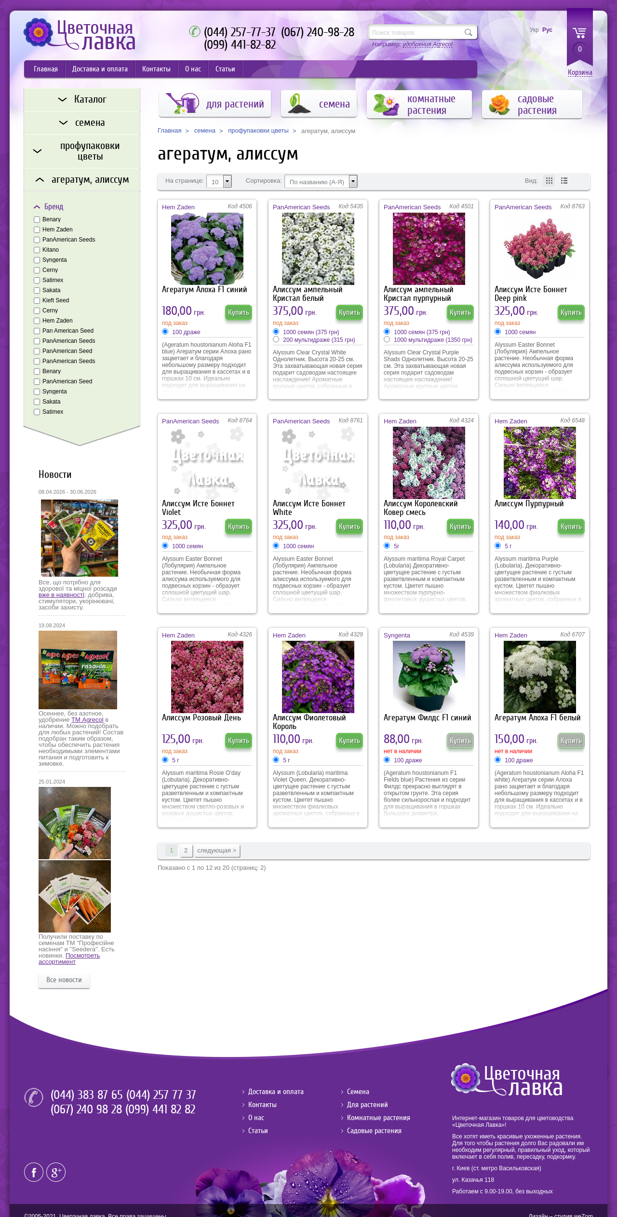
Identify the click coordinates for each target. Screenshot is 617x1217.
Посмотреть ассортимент (69, 958)
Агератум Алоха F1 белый (538, 717)
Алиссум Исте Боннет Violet (198, 508)
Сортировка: (264, 180)
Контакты (156, 69)
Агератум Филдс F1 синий (427, 717)
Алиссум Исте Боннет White (309, 508)
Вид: (531, 180)
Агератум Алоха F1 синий (204, 289)
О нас (193, 69)
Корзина (580, 72)
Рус (547, 30)
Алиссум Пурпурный (529, 503)
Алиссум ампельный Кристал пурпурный (419, 294)
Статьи (225, 69)
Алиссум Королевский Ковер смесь (421, 508)
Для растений (367, 1104)
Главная (46, 69)
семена (204, 130)
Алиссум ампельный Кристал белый (308, 294)
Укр (534, 30)
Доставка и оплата (100, 69)
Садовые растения (374, 1130)
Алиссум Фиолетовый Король (309, 722)
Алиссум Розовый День (201, 717)
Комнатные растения (378, 1117)
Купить (238, 312)
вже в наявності (61, 594)
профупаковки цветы (258, 130)
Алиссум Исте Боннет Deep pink (531, 294)
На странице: (184, 180)
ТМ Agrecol (87, 719)
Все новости (64, 979)
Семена (358, 1091)
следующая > (216, 850)
